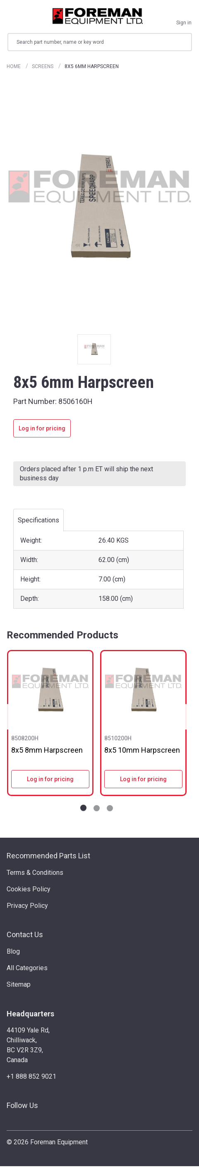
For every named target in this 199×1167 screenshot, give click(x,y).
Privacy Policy (27, 906)
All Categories (27, 969)
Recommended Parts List (48, 856)
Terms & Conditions (35, 873)
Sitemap (19, 986)
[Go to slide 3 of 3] (110, 809)
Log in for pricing (42, 429)
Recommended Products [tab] (62, 636)
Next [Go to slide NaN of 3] (183, 717)
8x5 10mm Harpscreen (142, 751)
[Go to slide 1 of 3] (83, 809)
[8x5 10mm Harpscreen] (143, 691)
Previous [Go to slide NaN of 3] (10, 717)
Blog (13, 953)
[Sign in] (184, 16)
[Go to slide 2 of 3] (97, 809)
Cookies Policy (28, 890)
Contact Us (25, 935)
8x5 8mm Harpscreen (47, 751)
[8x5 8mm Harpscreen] (50, 691)
